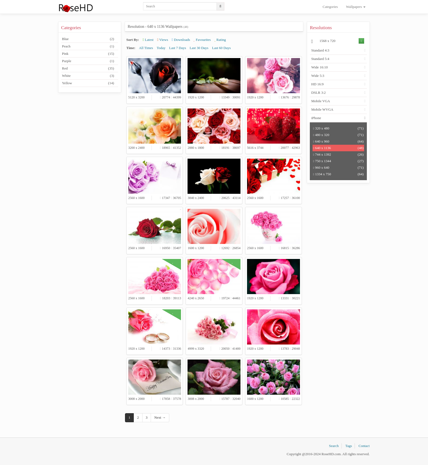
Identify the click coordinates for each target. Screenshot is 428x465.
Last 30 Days (199, 48)
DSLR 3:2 (318, 92)
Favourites (202, 40)
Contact (364, 446)
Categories (330, 7)
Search (333, 446)
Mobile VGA (320, 101)
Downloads (181, 40)
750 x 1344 (338, 161)
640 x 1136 (338, 148)
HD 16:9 (317, 84)
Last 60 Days (221, 48)
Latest (148, 40)
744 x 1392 (338, 154)
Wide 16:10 (319, 67)
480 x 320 (338, 135)
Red (88, 68)
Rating (220, 40)
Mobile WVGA (322, 109)
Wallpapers (355, 7)
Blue (88, 39)
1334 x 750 (338, 174)
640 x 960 (338, 141)
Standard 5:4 (320, 59)
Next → (160, 417)
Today (161, 48)
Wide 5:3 (317, 76)
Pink (88, 53)
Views (162, 40)
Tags (348, 446)
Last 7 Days (177, 48)
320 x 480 (338, 128)
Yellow (88, 83)
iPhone (316, 118)
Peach (88, 46)
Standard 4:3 (320, 50)
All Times (146, 48)
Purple (88, 61)
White (88, 75)
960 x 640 (338, 167)
